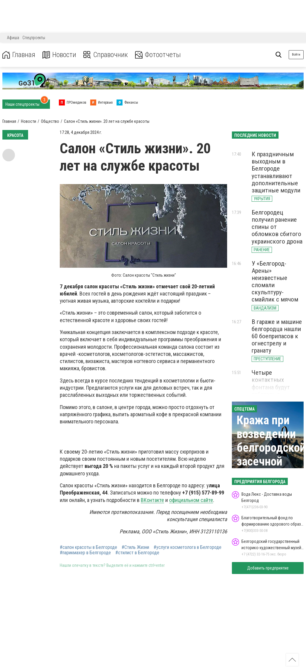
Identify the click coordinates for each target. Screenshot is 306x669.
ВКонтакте (152, 500)
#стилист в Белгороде (137, 552)
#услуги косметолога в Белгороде (187, 547)
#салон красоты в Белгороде (88, 547)
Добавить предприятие (268, 568)
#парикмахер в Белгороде (85, 552)
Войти (296, 54)
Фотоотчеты (158, 55)
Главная (18, 55)
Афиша (13, 37)
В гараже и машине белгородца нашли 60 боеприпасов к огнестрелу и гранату (277, 336)
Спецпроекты (33, 37)
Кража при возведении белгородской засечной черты (271, 447)
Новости (59, 55)
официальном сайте (191, 500)
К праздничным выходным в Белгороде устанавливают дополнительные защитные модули (276, 172)
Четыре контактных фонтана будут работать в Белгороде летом (275, 387)
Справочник (105, 55)
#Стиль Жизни (135, 547)
